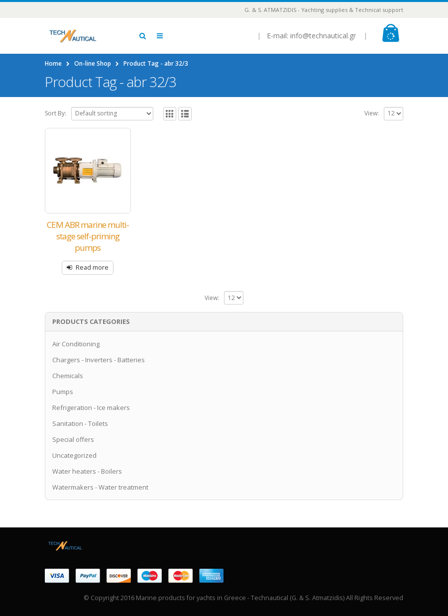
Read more (92, 267)
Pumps (62, 391)
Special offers (73, 439)
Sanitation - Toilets (80, 423)
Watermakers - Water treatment (100, 487)
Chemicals (67, 375)
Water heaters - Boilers (87, 471)
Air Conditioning (76, 343)
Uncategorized (74, 455)
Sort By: (55, 113)
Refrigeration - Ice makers (91, 407)
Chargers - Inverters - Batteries (98, 359)
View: (371, 113)
